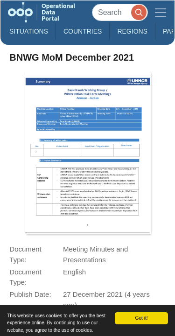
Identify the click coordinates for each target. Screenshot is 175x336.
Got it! (141, 318)
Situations (28, 31)
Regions (132, 31)
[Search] (120, 12)
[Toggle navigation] (160, 12)
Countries (82, 31)
